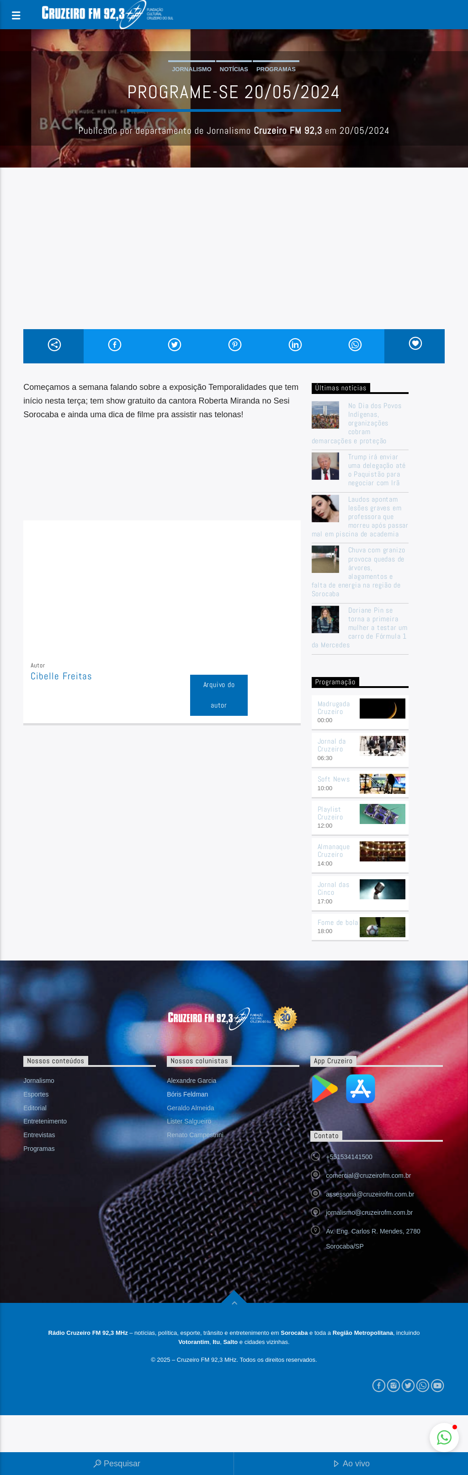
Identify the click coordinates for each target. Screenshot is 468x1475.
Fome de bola (338, 922)
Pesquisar (116, 1464)
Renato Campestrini (195, 1135)
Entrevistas (39, 1135)
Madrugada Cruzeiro (334, 707)
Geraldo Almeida (190, 1108)
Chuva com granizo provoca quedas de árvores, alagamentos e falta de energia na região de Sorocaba (359, 572)
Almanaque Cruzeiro (334, 850)
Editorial (35, 1108)
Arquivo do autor (219, 695)
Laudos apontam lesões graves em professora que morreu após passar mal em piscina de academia (360, 517)
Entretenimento (45, 1121)
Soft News (334, 779)
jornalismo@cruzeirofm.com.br (369, 1212)
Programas (276, 69)
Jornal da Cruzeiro (332, 745)
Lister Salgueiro (189, 1121)
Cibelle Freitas (61, 676)
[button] (444, 1437)
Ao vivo (351, 1464)
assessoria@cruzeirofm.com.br (370, 1194)
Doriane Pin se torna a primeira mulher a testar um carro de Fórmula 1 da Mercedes (360, 628)
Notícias (234, 69)
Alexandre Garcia (191, 1080)
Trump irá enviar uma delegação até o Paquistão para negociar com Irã (377, 470)
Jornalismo (192, 69)
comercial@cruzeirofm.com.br (368, 1175)
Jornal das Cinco (334, 888)
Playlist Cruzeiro (330, 813)
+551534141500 (349, 1156)
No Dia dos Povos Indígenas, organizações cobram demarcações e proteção (357, 423)
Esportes (35, 1094)
